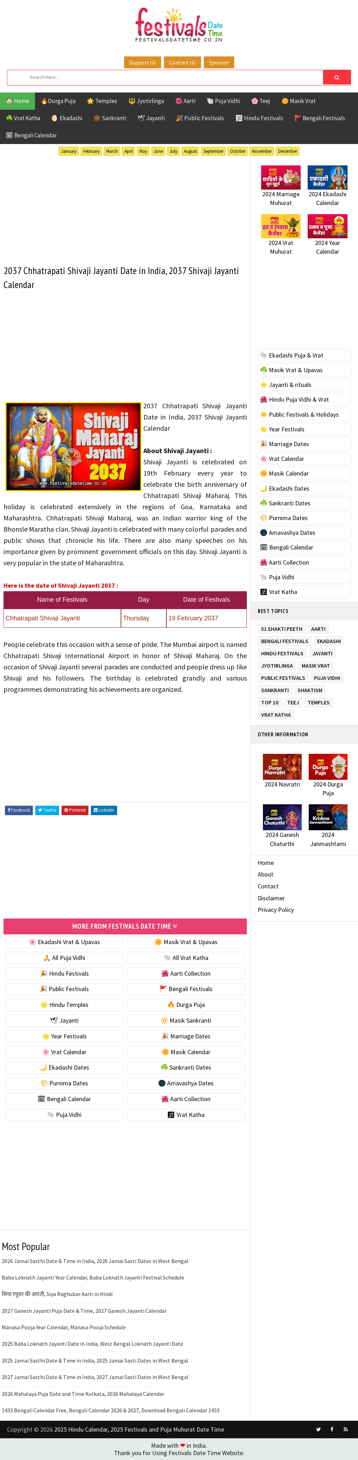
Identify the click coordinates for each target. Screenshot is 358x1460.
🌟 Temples (102, 101)
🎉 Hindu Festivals (64, 973)
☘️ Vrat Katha (23, 118)
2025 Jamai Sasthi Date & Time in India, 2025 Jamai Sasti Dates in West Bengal (95, 1360)
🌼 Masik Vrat (298, 101)
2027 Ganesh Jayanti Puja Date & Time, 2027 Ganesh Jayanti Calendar (84, 1310)
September (213, 151)
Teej (293, 701)
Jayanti (322, 652)
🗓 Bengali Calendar (31, 135)
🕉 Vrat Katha (186, 1115)
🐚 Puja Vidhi (223, 101)
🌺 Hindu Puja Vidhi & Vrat (294, 399)
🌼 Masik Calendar (186, 1052)
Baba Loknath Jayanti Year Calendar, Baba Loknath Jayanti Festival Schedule (93, 1277)
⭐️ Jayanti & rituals (286, 385)
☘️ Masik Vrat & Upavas (291, 370)
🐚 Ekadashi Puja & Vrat (291, 355)
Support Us (142, 62)
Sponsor (219, 62)
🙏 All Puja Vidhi (64, 958)
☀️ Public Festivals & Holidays (299, 414)
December (287, 151)
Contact (268, 886)
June (158, 151)
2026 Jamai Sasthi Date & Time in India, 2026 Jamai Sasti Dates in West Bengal (95, 1260)
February (91, 151)
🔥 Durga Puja (186, 1005)
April (128, 151)
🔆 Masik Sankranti (185, 1020)
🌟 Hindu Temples (64, 1005)
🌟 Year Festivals (64, 1036)
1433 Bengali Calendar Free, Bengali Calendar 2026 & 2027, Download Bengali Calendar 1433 (111, 1410)
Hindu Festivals (282, 652)
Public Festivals (283, 676)
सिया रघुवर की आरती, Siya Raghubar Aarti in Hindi (57, 1293)
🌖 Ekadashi (66, 118)
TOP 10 (269, 701)
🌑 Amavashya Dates (186, 1083)
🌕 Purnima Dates (64, 1083)
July (173, 151)
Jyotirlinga (277, 664)
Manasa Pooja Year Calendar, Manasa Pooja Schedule (64, 1327)
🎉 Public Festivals (200, 118)
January (69, 151)
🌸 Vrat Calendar (64, 1052)
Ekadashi (329, 639)
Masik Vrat (316, 664)
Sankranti (275, 689)
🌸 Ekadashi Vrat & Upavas (64, 942)
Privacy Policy (276, 910)
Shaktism (310, 689)
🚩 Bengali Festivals (319, 118)
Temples (319, 701)
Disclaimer (271, 898)
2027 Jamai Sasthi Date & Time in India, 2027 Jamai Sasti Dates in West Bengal (95, 1376)
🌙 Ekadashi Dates (64, 1067)
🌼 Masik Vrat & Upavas (186, 942)
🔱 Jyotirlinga (146, 101)
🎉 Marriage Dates (185, 1036)
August (190, 151)
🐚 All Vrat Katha (186, 958)
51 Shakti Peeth (281, 627)
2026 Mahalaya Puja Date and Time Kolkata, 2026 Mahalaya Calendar (83, 1393)
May (143, 151)
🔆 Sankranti (109, 118)
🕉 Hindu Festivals (259, 118)
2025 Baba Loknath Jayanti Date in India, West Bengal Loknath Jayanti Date (92, 1343)
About (265, 874)
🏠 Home (17, 101)
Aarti (318, 627)
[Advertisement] (125, 207)
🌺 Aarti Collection (185, 973)
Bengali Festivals (284, 639)
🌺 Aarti (185, 101)
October (237, 151)
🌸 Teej (260, 101)
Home (266, 863)
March (112, 151)
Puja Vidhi (327, 676)
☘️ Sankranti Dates (185, 1067)
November (262, 151)
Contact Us (182, 62)
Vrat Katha (276, 713)
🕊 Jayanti (151, 118)
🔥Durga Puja (58, 101)
